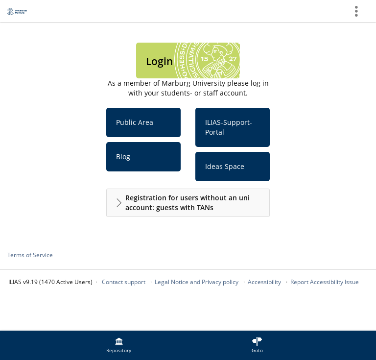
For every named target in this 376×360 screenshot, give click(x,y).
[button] (188, 203)
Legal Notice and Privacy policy (196, 282)
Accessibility (264, 282)
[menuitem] (119, 345)
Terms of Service (30, 255)
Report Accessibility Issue (324, 282)
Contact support (123, 282)
